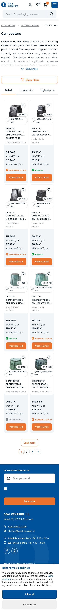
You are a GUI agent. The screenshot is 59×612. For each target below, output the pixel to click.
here (48, 585)
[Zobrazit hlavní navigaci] (54, 5)
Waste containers (30, 25)
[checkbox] (6, 489)
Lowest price (26, 90)
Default (8, 90)
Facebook (7, 551)
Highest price (48, 90)
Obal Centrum (8, 25)
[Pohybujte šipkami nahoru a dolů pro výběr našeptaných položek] (29, 14)
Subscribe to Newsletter (17, 470)
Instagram (14, 551)
